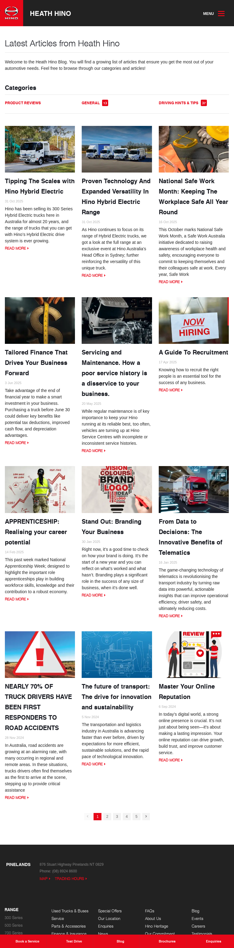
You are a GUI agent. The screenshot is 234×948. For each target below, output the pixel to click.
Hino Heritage (156, 926)
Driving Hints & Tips (183, 103)
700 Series (14, 933)
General (95, 103)
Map (44, 878)
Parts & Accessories (68, 926)
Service (57, 918)
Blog (195, 911)
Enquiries (105, 926)
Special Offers (110, 911)
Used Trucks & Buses (69, 911)
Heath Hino (50, 13)
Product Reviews (23, 103)
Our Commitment (160, 934)
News (103, 934)
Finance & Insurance (69, 934)
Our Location (109, 918)
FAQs (149, 911)
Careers (198, 926)
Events (197, 918)
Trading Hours (69, 878)
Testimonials (202, 934)
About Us (153, 918)
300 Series (14, 917)
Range (12, 909)
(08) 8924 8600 (64, 871)
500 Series (14, 925)
